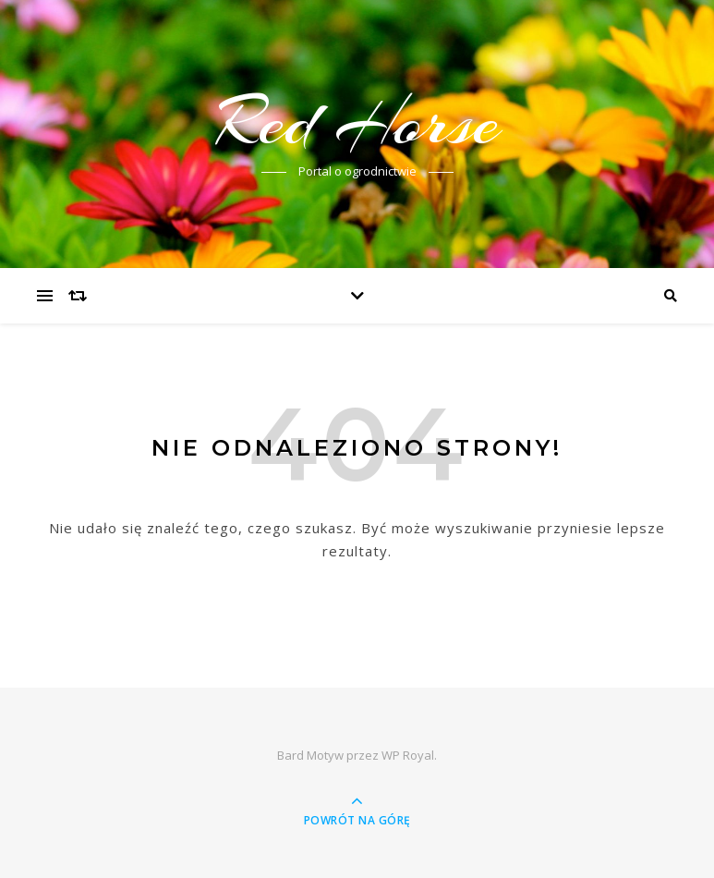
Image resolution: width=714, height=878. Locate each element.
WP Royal (407, 755)
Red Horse (357, 122)
